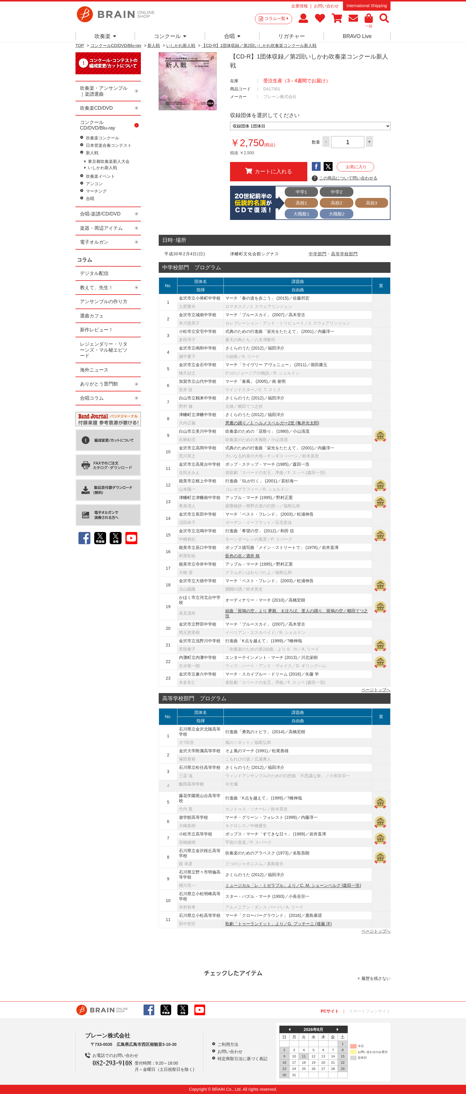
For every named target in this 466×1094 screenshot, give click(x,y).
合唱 (232, 36)
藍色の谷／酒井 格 (242, 555)
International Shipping (367, 5)
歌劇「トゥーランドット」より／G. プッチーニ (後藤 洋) (278, 923)
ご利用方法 (228, 1044)
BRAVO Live (357, 36)
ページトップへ (376, 689)
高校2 (336, 202)
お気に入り (356, 166)
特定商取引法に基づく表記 (242, 1058)
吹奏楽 (105, 36)
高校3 (371, 202)
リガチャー (291, 36)
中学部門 (318, 253)
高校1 (301, 202)
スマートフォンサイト (370, 1011)
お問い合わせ (326, 6)
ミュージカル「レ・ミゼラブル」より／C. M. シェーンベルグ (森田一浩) (293, 885)
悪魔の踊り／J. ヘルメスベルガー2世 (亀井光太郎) (272, 423)
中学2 (336, 191)
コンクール (170, 36)
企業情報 (299, 6)
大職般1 (301, 213)
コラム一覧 (276, 18)
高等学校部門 (344, 253)
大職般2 (337, 213)
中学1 (301, 191)
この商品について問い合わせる (344, 178)
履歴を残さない (376, 978)
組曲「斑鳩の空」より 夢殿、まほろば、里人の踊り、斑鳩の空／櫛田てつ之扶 (296, 613)
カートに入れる (268, 171)
